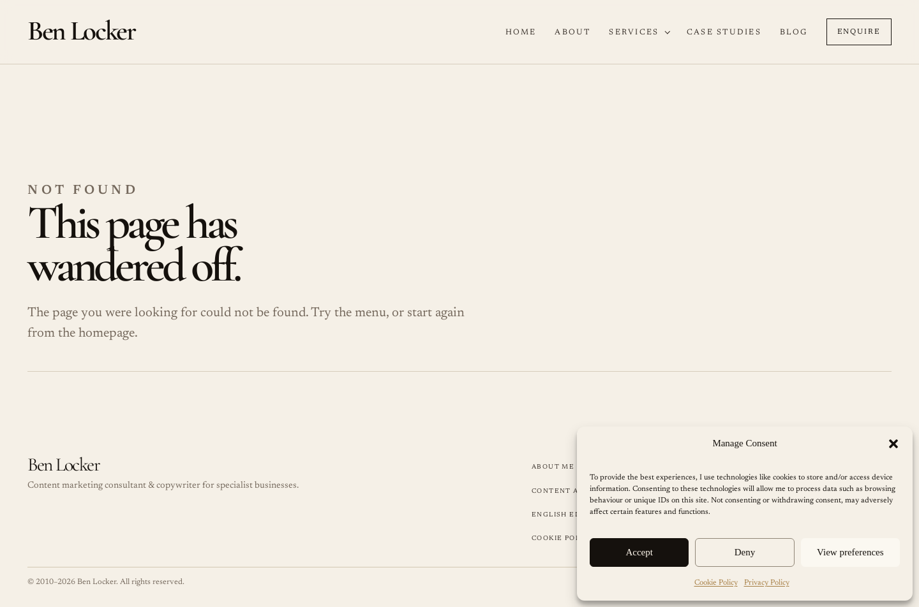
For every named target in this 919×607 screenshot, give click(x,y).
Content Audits (567, 491)
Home (521, 32)
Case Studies (724, 32)
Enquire (859, 32)
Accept (638, 552)
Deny (745, 552)
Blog (794, 32)
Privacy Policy (766, 583)
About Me (553, 467)
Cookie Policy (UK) (572, 538)
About (572, 32)
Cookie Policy (716, 583)
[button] (893, 443)
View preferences (850, 552)
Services (634, 32)
